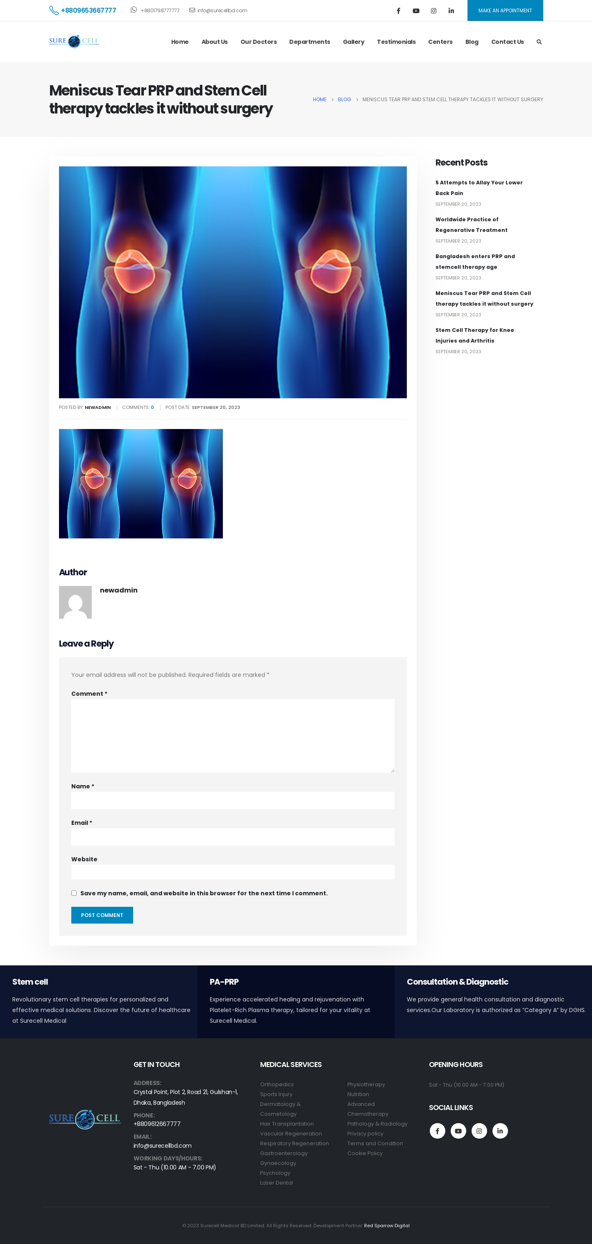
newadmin (119, 590)
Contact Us (507, 42)
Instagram (479, 1131)
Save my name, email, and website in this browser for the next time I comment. (204, 893)
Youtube (458, 1131)
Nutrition (358, 1094)
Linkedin (500, 1131)
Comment (89, 694)
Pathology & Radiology (377, 1123)
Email (81, 823)
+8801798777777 (155, 10)
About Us (215, 42)
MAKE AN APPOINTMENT (505, 10)
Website (84, 859)
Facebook (437, 1131)
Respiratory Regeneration (294, 1143)
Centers (440, 42)
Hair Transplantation (287, 1123)
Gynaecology (278, 1163)
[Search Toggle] (539, 42)
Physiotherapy (366, 1084)
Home (180, 42)
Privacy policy (365, 1133)
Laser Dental (276, 1182)
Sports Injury (276, 1094)
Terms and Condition (375, 1143)
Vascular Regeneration (291, 1133)
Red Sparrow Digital (387, 1225)
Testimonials (396, 42)
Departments (309, 42)
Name (82, 786)
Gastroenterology (284, 1153)
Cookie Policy (365, 1153)
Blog (472, 42)
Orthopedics (277, 1084)
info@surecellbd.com (218, 10)
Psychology (275, 1172)
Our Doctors (258, 42)
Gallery (354, 42)
